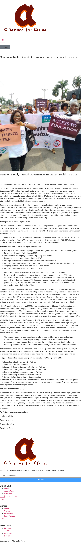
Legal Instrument (10, 496)
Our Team (7, 511)
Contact (7, 508)
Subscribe (40, 480)
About (6, 489)
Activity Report (9, 491)
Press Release (9, 516)
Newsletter (8, 494)
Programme (8, 513)
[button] (5, 47)
